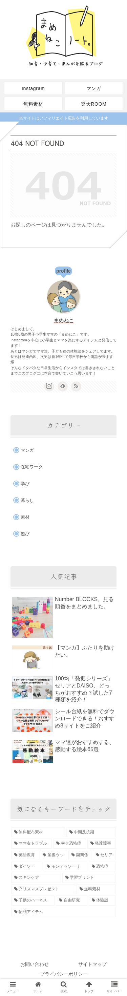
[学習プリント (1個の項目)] (89, 878)
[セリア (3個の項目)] (104, 855)
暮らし (27, 500)
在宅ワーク (32, 466)
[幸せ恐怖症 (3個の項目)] (69, 844)
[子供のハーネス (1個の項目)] (33, 900)
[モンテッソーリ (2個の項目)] (65, 867)
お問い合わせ (34, 964)
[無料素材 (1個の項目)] (96, 889)
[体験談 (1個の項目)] (102, 900)
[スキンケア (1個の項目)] (36, 878)
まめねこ (64, 320)
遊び (25, 533)
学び (25, 483)
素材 (25, 517)
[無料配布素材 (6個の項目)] (38, 832)
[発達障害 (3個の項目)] (101, 844)
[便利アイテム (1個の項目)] (63, 912)
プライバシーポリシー (63, 974)
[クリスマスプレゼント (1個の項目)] (43, 889)
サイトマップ (92, 964)
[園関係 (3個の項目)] (79, 855)
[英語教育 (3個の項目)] (24, 855)
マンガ (27, 450)
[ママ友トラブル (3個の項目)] (31, 844)
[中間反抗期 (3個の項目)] (91, 832)
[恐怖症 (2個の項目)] (102, 867)
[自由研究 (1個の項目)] (71, 900)
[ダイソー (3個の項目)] (26, 867)
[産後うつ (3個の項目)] (53, 855)
